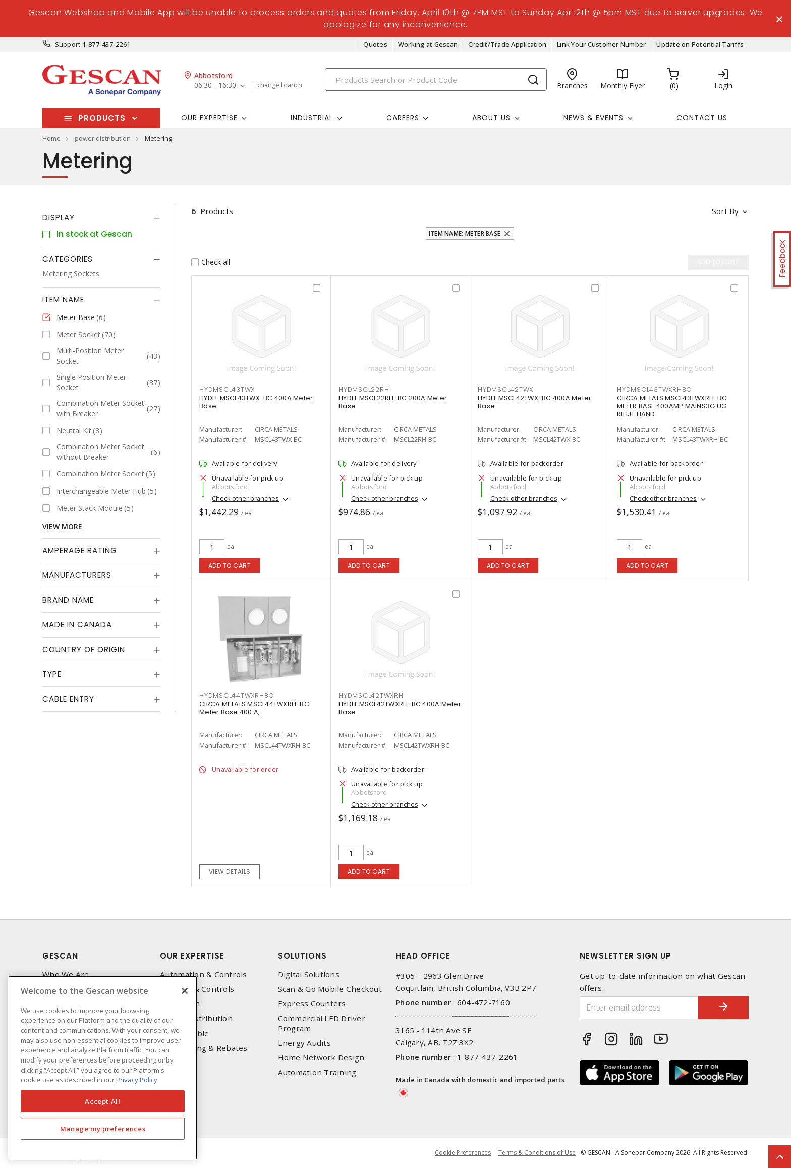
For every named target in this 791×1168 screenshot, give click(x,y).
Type (52, 674)
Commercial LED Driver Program (321, 1023)
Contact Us (701, 118)
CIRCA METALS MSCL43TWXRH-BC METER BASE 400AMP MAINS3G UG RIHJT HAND (672, 406)
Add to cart (229, 565)
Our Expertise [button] (209, 118)
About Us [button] (491, 118)
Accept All (103, 1101)
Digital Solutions (309, 974)
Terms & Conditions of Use (537, 1152)
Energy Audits (304, 1043)
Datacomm (180, 1003)
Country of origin (83, 649)
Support (68, 44)
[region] (102, 1068)
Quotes (375, 44)
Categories (67, 259)
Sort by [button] (725, 211)
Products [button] (102, 118)
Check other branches (245, 498)
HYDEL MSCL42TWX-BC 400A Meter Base (534, 402)
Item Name (63, 299)
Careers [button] (402, 118)
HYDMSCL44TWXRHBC (236, 695)
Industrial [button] (312, 118)
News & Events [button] (593, 118)
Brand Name (68, 600)
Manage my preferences (103, 1128)
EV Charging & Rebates (203, 1048)
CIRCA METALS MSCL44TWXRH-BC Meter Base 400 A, (254, 708)
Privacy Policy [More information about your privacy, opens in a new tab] (136, 1079)
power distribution (103, 138)
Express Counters (312, 1003)
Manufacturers (76, 575)
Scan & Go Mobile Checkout (330, 989)
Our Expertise (192, 955)
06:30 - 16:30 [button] (215, 85)
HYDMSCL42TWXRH (371, 695)
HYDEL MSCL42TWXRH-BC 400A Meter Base (399, 708)
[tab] (101, 217)
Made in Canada (77, 624)
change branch (279, 85)
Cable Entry (68, 699)
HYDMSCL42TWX (505, 389)
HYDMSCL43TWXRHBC (654, 389)
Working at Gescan (428, 44)
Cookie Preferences (463, 1153)
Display (58, 217)
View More (62, 527)
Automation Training (317, 1072)
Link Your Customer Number (601, 44)
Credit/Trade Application (507, 44)
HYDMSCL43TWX (227, 389)
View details (230, 871)
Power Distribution (196, 1018)
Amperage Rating (79, 550)
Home (51, 138)
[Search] (436, 79)
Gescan (60, 955)
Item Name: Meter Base (464, 233)
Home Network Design (321, 1058)
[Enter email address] (639, 1007)
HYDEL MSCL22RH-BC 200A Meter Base (392, 402)
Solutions (302, 955)
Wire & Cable (184, 1033)
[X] (185, 991)
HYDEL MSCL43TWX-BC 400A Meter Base (256, 402)
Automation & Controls (203, 974)
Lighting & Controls (197, 989)
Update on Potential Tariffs (700, 44)
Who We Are (65, 974)
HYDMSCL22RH (363, 389)
